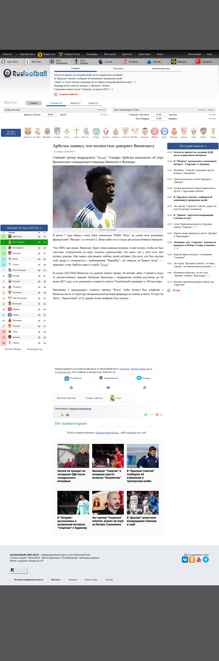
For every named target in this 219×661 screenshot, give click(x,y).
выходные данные (89, 557)
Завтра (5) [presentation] (75, 103)
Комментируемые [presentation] (161, 68)
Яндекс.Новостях (140, 368)
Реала (102, 157)
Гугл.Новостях (63, 371)
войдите (132, 432)
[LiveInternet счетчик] (18, 573)
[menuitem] (70, 54)
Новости (102, 109)
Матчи (211, 109)
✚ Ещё (176, 290)
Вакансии (73, 580)
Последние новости (193, 146)
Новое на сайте (91, 580)
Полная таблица (13, 349)
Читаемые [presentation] (118, 68)
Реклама (109, 580)
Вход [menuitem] (209, 54)
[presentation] (30, 102)
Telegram (125, 368)
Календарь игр (34, 349)
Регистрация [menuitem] (194, 54)
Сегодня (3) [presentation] (56, 103)
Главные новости (68, 94)
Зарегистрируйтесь (107, 432)
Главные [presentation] (75, 68)
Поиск (160, 54)
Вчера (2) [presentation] (93, 103)
